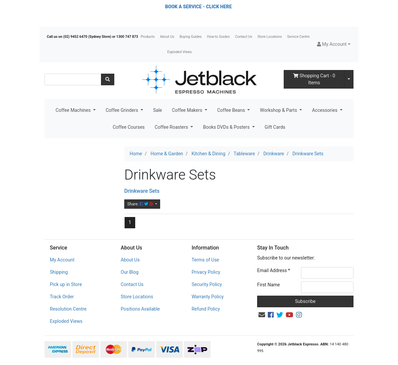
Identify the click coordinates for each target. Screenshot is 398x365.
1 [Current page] (130, 222)
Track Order (62, 296)
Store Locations (269, 37)
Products (147, 37)
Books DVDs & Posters (227, 127)
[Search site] (107, 79)
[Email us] (261, 315)
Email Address (273, 270)
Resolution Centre (68, 309)
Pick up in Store (66, 284)
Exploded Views (179, 52)
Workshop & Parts (279, 110)
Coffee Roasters (172, 127)
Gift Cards (275, 127)
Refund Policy (206, 309)
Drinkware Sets (141, 191)
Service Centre (298, 37)
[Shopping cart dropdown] (348, 79)
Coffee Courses (129, 127)
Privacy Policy (206, 272)
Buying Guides (190, 37)
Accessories (325, 110)
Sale (157, 110)
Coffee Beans (231, 110)
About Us (167, 37)
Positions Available (140, 309)
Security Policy (207, 284)
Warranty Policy (208, 296)
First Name (268, 284)
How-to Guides (218, 37)
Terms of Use (205, 259)
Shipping (59, 272)
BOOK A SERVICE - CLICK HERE (198, 6)
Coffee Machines (73, 110)
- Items (314, 79)
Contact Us (243, 37)
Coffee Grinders (122, 110)
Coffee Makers (187, 110)
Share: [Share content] (140, 204)
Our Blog (130, 272)
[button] (333, 44)
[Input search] (73, 79)
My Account (62, 259)
